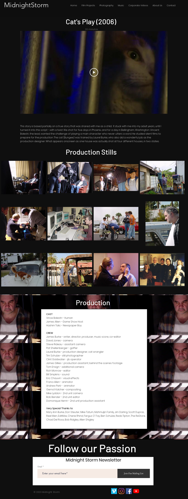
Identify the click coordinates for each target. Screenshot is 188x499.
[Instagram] (121, 491)
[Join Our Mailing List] (133, 473)
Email (40, 467)
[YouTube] (136, 491)
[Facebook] (129, 491)
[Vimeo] (114, 491)
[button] (88, 5)
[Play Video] (94, 72)
